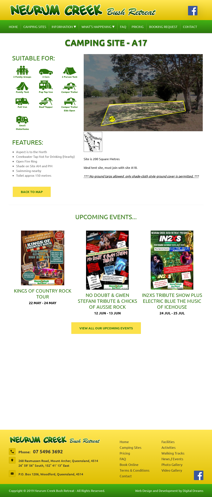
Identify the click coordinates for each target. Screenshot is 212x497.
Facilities (168, 442)
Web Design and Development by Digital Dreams (169, 490)
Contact (190, 27)
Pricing (138, 27)
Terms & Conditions (135, 470)
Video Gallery (172, 470)
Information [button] (64, 27)
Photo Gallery (172, 464)
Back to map (32, 192)
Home (13, 27)
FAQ (123, 27)
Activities (169, 447)
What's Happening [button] (98, 27)
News (166, 459)
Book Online (129, 464)
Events (178, 459)
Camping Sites (34, 27)
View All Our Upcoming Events (106, 328)
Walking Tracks (173, 453)
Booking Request (163, 27)
